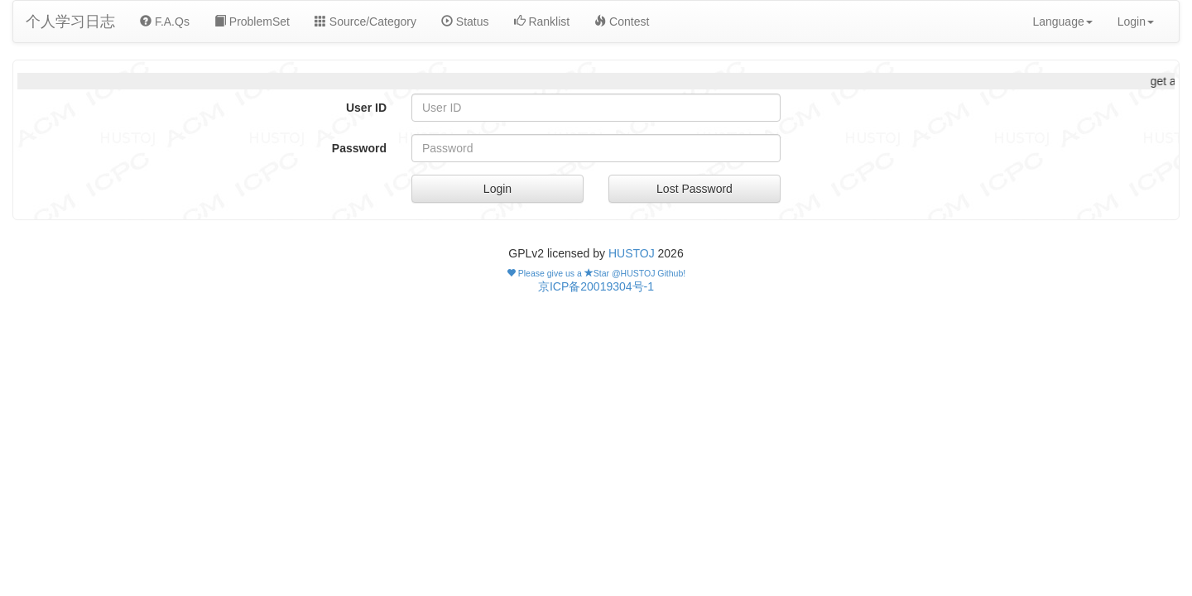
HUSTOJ (631, 253)
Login (497, 188)
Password (359, 148)
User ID (366, 107)
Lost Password (694, 188)
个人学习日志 (70, 21)
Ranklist (542, 21)
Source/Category (365, 21)
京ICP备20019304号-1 (596, 286)
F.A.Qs (165, 21)
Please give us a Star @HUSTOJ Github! (596, 273)
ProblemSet (252, 21)
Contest (621, 21)
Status (465, 21)
